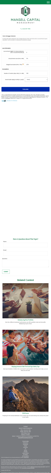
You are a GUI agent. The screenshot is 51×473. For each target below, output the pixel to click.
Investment (25, 444)
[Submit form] (6, 272)
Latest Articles (25, 453)
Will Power (25, 413)
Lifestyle (25, 451)
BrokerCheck (26, 457)
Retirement (25, 443)
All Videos (25, 454)
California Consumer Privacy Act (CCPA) (37, 466)
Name (4, 241)
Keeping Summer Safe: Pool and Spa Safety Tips (25, 366)
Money (25, 450)
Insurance (25, 447)
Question (4, 258)
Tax (25, 448)
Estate (25, 445)
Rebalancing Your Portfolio (25, 320)
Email (4, 250)
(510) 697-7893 (25, 28)
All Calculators (25, 456)
